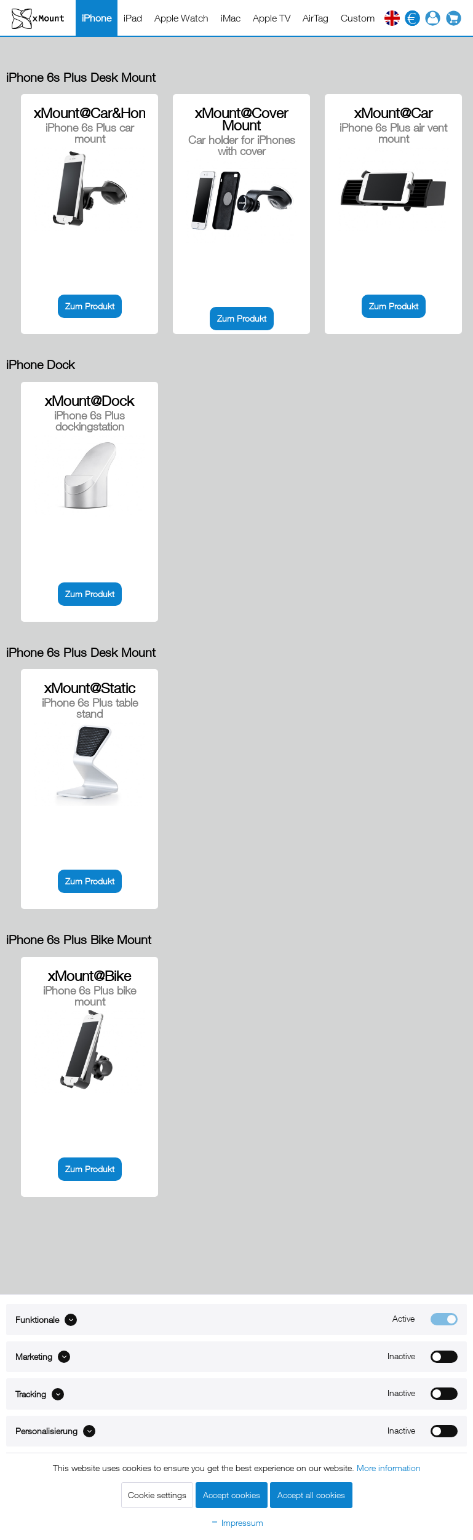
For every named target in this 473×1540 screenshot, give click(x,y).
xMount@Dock (89, 401)
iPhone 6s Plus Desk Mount (81, 77)
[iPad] (132, 18)
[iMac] (231, 18)
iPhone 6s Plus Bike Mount (78, 939)
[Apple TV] (271, 18)
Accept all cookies (311, 1495)
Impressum (236, 1522)
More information (389, 1468)
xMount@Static (89, 688)
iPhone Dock (40, 364)
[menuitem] (96, 18)
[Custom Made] (371, 18)
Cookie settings (157, 1495)
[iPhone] (96, 18)
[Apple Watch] (181, 18)
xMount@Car (393, 113)
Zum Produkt (89, 306)
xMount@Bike (89, 976)
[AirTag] (315, 18)
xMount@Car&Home (89, 113)
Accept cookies (231, 1495)
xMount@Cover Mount (241, 119)
